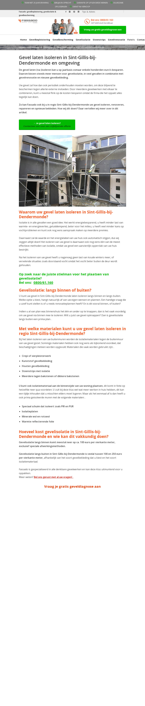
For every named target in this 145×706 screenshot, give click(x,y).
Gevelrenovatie (116, 39)
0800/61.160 (43, 282)
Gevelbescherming (63, 39)
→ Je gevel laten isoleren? (47, 125)
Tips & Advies (88, 11)
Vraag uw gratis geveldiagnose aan (103, 29)
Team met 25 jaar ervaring (37, 2)
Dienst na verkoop (81, 6)
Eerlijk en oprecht (62, 2)
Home (23, 39)
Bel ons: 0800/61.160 (102, 20)
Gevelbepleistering (39, 39)
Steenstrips (99, 39)
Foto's (131, 39)
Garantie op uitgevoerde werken (92, 2)
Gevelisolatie (83, 39)
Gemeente (47, 47)
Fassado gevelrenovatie (29, 47)
